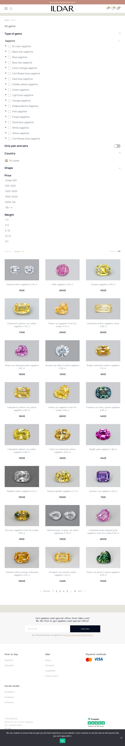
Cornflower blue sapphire (26, 73)
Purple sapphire (21, 117)
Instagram (9, 691)
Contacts (49, 665)
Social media (12, 686)
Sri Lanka (14, 160)
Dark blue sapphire (22, 79)
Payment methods (96, 654)
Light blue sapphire (22, 95)
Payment (9, 660)
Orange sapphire (21, 100)
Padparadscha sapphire (25, 106)
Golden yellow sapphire (25, 84)
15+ (7, 241)
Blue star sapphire (22, 62)
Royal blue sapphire (23, 122)
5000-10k (10, 202)
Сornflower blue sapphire (26, 138)
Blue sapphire (19, 57)
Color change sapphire (24, 68)
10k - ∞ (8, 207)
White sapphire (20, 127)
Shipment (9, 665)
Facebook (9, 697)
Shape (62, 168)
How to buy (11, 654)
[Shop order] (19, 251)
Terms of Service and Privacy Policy (78, 635)
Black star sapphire (22, 51)
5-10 (7, 230)
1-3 (6, 219)
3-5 (7, 225)
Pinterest (9, 702)
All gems (10, 26)
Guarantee (50, 670)
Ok (62, 741)
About (48, 660)
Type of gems (62, 34)
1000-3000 (11, 191)
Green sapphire (20, 89)
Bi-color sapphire (21, 46)
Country (62, 153)
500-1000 (10, 185)
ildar (47, 654)
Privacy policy (51, 676)
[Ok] (121, 737)
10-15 (8, 236)
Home (7, 20)
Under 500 (11, 180)
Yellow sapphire (20, 133)
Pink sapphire (19, 111)
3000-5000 (11, 196)
